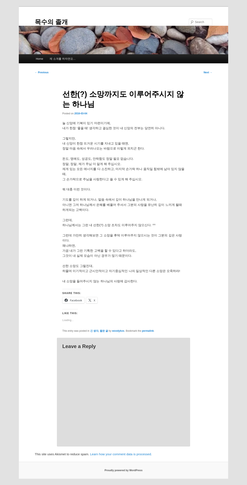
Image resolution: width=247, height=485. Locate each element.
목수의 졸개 (51, 21)
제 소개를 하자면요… (63, 58)
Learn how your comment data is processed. (121, 454)
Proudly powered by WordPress (123, 470)
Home (39, 58)
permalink (148, 330)
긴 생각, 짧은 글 (99, 330)
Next (208, 72)
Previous (42, 72)
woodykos (118, 330)
